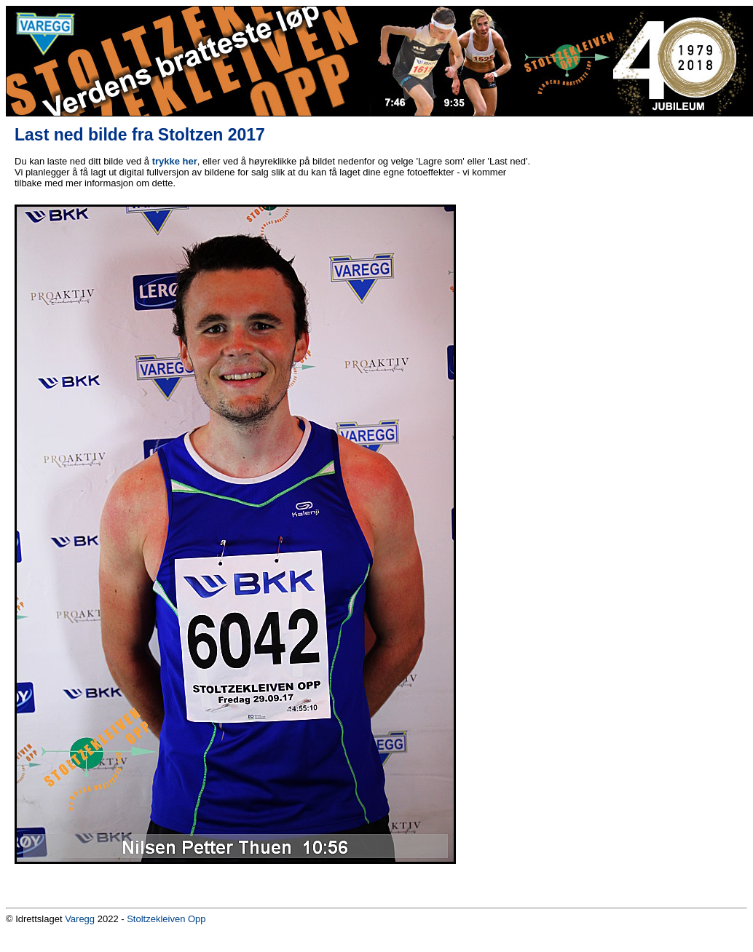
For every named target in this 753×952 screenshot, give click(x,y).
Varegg (80, 918)
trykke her (174, 161)
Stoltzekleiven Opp (166, 918)
